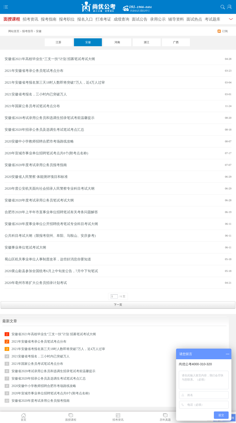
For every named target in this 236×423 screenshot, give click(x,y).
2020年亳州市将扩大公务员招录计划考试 (36, 283)
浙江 (146, 42)
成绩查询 (121, 19)
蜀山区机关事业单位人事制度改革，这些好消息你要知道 (48, 259)
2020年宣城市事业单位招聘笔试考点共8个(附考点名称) (46, 153)
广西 (176, 42)
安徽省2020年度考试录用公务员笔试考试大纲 (39, 200)
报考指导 (27, 31)
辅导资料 (176, 19)
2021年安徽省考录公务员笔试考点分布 (34, 71)
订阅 (225, 31)
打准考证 (103, 19)
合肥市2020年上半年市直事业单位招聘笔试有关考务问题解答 (51, 212)
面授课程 (11, 19)
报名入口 (85, 19)
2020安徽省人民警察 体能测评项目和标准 (36, 177)
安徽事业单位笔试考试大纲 (25, 247)
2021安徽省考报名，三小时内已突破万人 (36, 94)
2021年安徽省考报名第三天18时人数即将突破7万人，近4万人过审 (55, 82)
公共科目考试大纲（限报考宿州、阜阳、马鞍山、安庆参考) (50, 235)
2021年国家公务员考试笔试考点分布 (32, 106)
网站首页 (13, 31)
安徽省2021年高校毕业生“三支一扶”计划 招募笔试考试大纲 (50, 59)
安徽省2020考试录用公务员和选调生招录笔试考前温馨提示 (49, 118)
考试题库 (212, 19)
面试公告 (140, 19)
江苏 (58, 42)
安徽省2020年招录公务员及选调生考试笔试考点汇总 (44, 129)
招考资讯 (30, 19)
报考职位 (67, 19)
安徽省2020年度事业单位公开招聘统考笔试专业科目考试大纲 (51, 224)
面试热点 (194, 19)
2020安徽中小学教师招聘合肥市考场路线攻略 (39, 141)
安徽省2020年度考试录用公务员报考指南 (36, 165)
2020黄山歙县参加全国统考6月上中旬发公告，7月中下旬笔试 (51, 271)
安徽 (88, 42)
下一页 (118, 304)
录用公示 (158, 19)
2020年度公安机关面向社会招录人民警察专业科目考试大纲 (49, 188)
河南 (117, 42)
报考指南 (48, 19)
